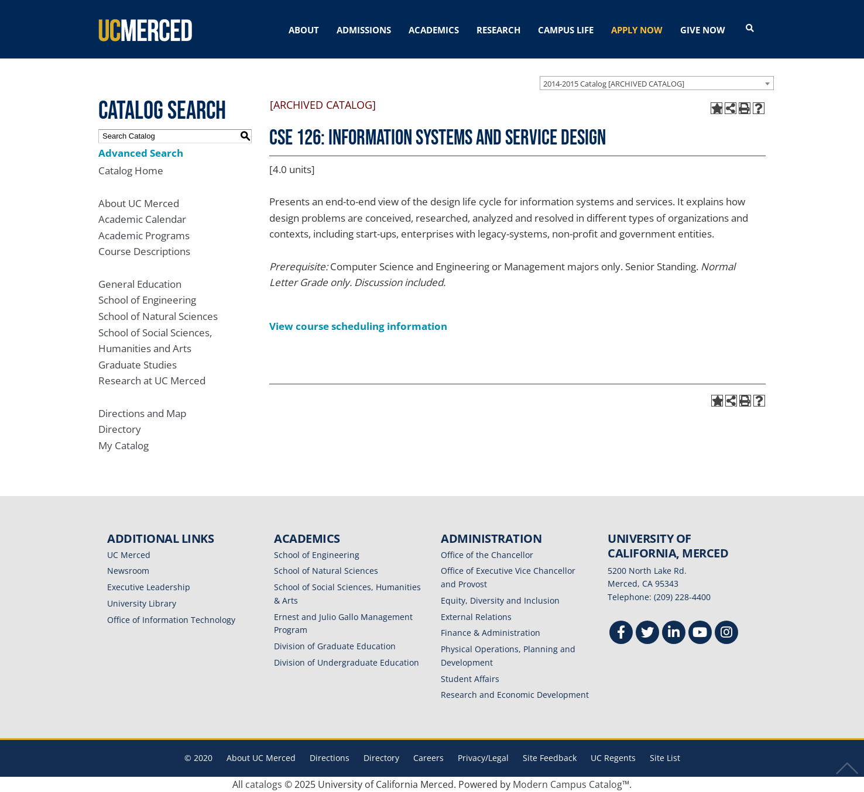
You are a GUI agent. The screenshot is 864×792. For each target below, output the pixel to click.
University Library (141, 603)
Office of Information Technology (171, 619)
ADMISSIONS (364, 30)
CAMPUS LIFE (566, 30)
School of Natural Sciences (158, 316)
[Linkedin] (673, 633)
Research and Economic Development (515, 694)
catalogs (263, 784)
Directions (329, 757)
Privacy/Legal (483, 757)
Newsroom (128, 570)
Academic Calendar (142, 219)
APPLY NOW (637, 30)
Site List (665, 757)
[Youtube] (700, 633)
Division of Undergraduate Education (346, 662)
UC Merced (128, 554)
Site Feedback (550, 757)
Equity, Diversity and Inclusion (500, 600)
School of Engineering (147, 300)
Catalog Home (130, 170)
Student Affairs (470, 678)
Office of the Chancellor (487, 554)
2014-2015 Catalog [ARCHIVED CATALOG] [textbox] (613, 83)
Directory (119, 429)
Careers (428, 757)
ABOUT (304, 30)
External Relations (476, 616)
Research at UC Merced (151, 380)
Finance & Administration (490, 632)
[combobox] (657, 82)
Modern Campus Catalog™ (571, 784)
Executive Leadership (148, 587)
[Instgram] (726, 633)
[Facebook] (621, 633)
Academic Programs (144, 235)
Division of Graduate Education (335, 646)
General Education (139, 283)
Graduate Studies (137, 364)
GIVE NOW (702, 30)
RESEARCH (498, 30)
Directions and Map (142, 412)
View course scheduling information (358, 326)
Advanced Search (140, 152)
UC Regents (613, 757)
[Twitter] (647, 633)
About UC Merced (138, 202)
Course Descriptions (144, 251)
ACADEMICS (434, 30)
